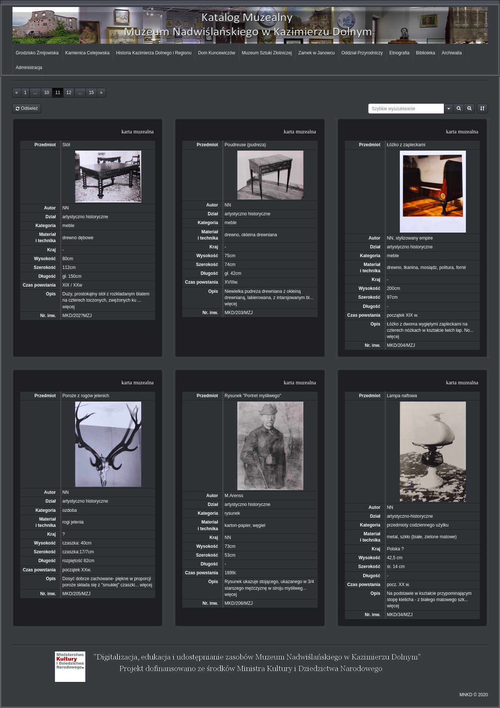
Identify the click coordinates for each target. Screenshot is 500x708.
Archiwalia (452, 52)
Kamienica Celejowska (87, 52)
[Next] (101, 93)
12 (68, 92)
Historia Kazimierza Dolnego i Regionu (153, 52)
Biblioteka (425, 52)
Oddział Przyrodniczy (362, 52)
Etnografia (399, 52)
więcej (68, 306)
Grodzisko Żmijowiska (37, 52)
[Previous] (16, 93)
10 (46, 92)
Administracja (29, 67)
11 (57, 92)
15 (91, 92)
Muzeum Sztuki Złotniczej (267, 52)
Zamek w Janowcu (316, 52)
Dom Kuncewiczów (216, 52)
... (35, 92)
